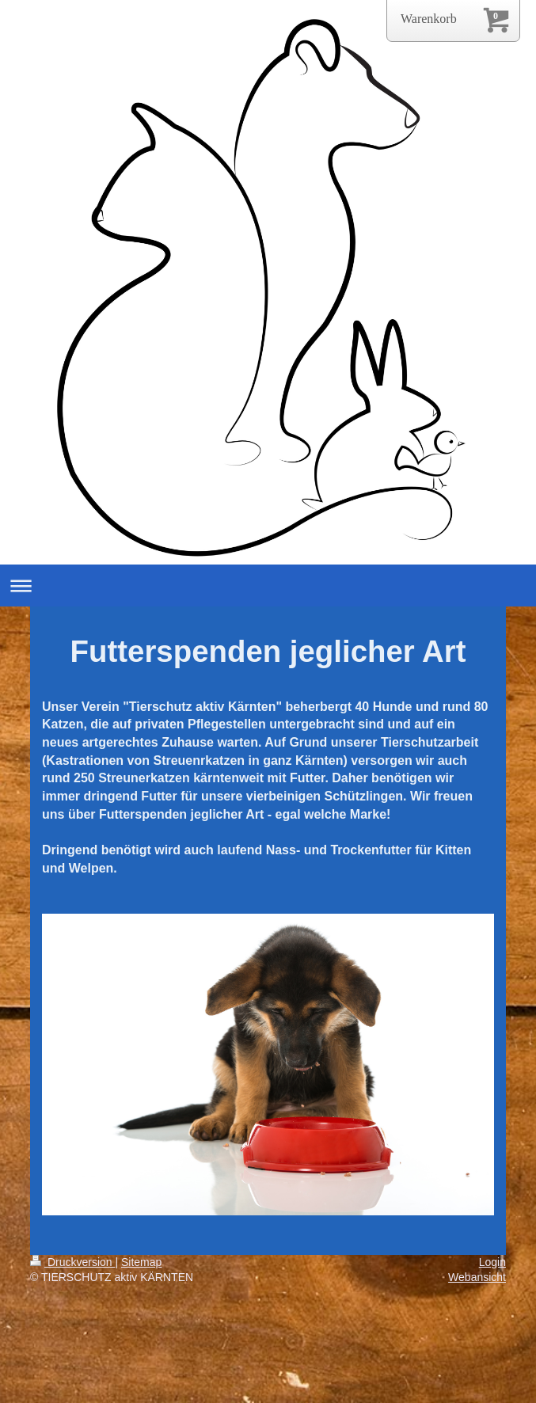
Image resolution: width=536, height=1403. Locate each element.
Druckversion (72, 1262)
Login (492, 1262)
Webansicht (477, 1277)
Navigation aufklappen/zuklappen (268, 585)
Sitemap (141, 1262)
